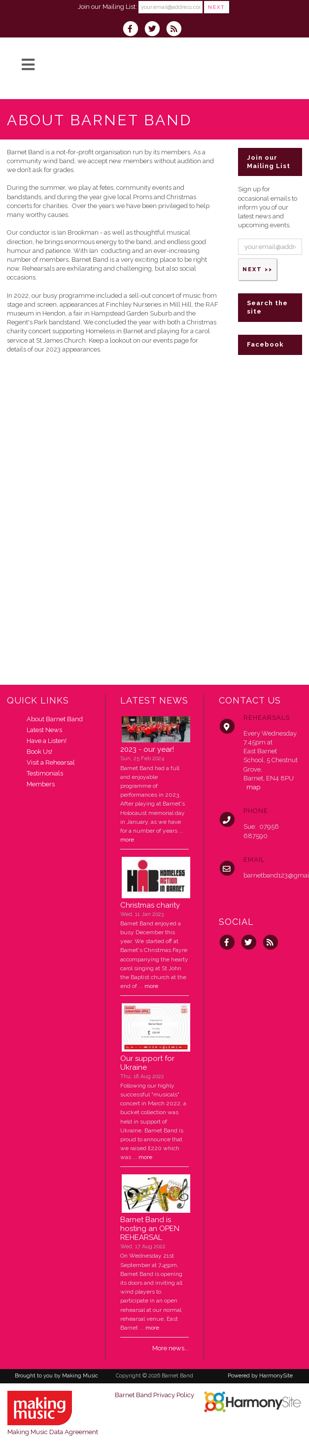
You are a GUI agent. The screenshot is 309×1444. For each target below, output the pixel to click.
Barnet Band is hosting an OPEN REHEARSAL (149, 1228)
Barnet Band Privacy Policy (154, 1395)
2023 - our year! (147, 749)
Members (41, 784)
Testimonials (45, 773)
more (127, 839)
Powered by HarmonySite (260, 1376)
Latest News (44, 730)
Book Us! (39, 751)
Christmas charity (150, 905)
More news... (170, 1348)
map (253, 787)
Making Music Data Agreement (52, 1432)
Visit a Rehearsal (51, 762)
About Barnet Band (55, 719)
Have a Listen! (47, 740)
